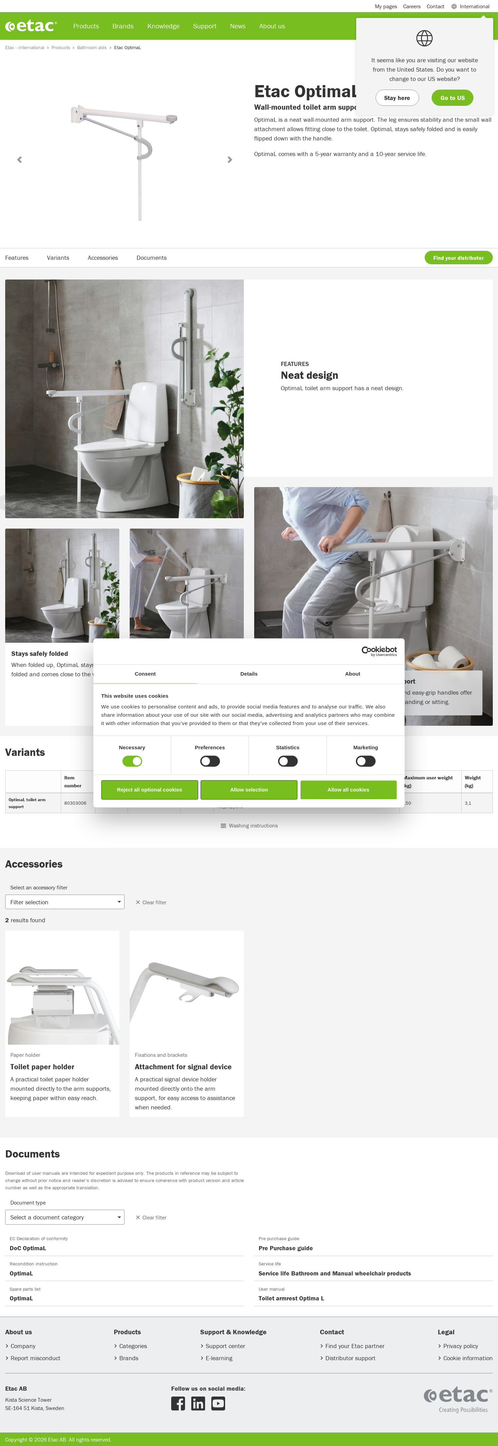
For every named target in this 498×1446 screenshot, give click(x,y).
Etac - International (24, 47)
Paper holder (25, 1054)
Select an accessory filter (38, 887)
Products (61, 47)
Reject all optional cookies (149, 790)
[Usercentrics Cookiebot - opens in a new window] (366, 651)
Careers (412, 6)
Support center (225, 1346)
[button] (19, 159)
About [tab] (352, 674)
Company (23, 1346)
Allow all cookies (348, 790)
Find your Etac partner (355, 1346)
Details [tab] (249, 674)
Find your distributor (458, 257)
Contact (435, 6)
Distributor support (350, 1358)
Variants (58, 258)
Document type (28, 1202)
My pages (386, 6)
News (238, 25)
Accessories (103, 258)
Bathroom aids (92, 47)
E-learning (219, 1358)
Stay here (397, 98)
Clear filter (150, 902)
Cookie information (468, 1358)
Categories (133, 1346)
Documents (152, 258)
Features (16, 258)
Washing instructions (249, 825)
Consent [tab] (145, 674)
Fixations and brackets (161, 1054)
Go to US (453, 98)
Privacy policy (460, 1346)
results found (25, 920)
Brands (128, 1358)
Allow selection (249, 790)
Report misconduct (36, 1358)
